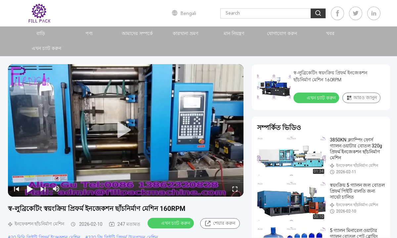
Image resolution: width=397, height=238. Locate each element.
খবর (330, 33)
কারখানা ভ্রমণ (185, 33)
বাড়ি (40, 33)
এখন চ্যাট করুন (46, 48)
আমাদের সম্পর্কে (137, 33)
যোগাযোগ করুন (282, 33)
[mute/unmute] (56, 189)
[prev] (16, 189)
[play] (125, 130)
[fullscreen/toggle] (235, 189)
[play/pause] (29, 189)
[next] (43, 189)
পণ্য (89, 33)
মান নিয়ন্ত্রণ (234, 33)
